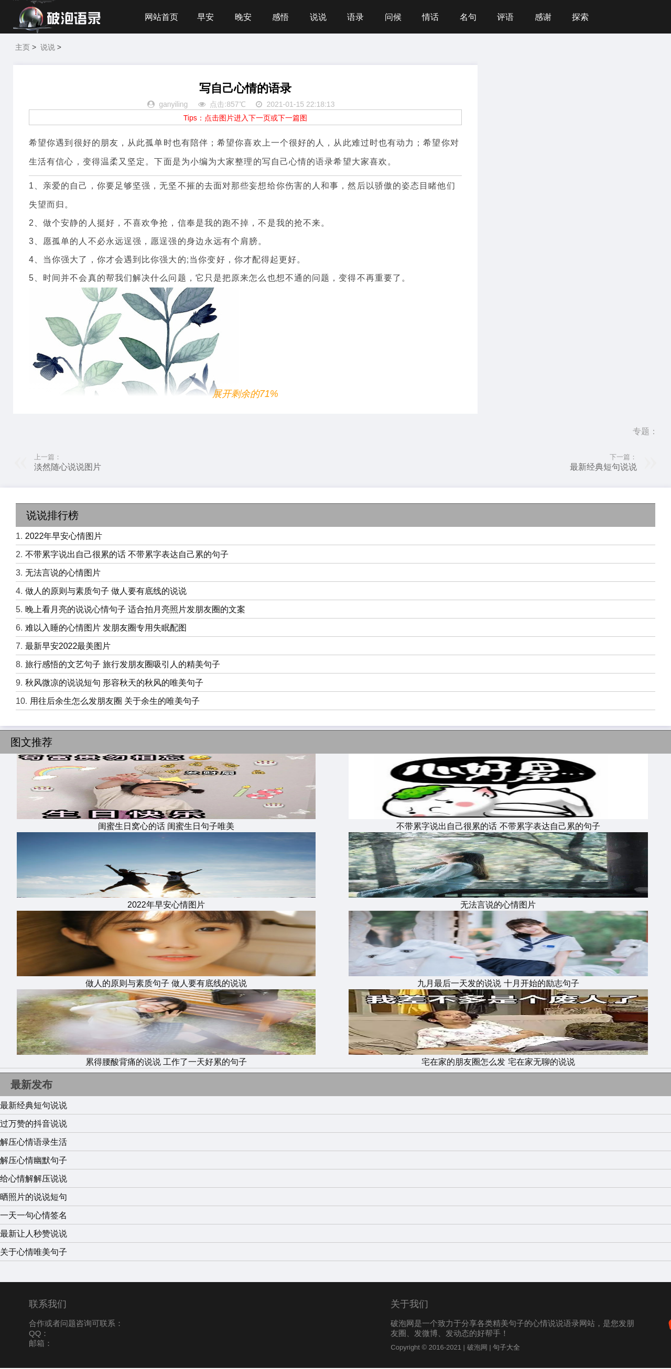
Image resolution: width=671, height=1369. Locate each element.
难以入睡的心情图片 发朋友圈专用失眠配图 (106, 628)
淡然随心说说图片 (67, 467)
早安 (206, 17)
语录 (358, 17)
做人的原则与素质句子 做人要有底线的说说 (106, 592)
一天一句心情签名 (33, 1216)
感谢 (548, 17)
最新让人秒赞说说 (33, 1234)
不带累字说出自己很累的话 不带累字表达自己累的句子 (127, 555)
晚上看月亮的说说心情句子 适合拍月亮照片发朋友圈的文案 (135, 610)
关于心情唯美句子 (33, 1253)
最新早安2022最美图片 (68, 647)
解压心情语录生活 (33, 1143)
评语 (510, 17)
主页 (22, 48)
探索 (586, 17)
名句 (472, 17)
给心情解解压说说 (33, 1179)
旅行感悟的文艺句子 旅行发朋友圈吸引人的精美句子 (122, 665)
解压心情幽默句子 (33, 1161)
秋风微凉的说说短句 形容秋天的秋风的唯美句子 (114, 683)
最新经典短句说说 (603, 467)
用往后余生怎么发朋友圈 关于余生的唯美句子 (115, 702)
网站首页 (161, 17)
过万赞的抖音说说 (33, 1124)
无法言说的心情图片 (63, 573)
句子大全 (506, 1348)
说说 (320, 17)
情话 (434, 17)
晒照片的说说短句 (33, 1198)
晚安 (244, 17)
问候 (396, 17)
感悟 (282, 17)
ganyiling (173, 106)
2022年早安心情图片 (64, 537)
